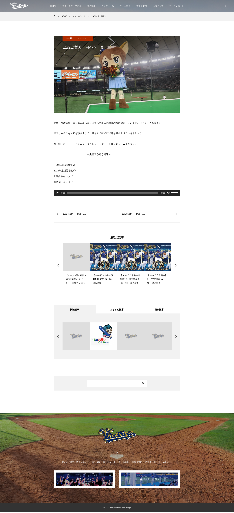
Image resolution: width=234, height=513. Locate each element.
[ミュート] (168, 192)
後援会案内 (141, 6)
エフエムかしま (83, 38)
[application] (117, 193)
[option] (76, 265)
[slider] (112, 193)
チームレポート (176, 6)
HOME (53, 6)
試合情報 (91, 6)
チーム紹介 (125, 6)
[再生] (57, 192)
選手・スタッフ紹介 (71, 6)
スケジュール (107, 6)
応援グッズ (158, 6)
